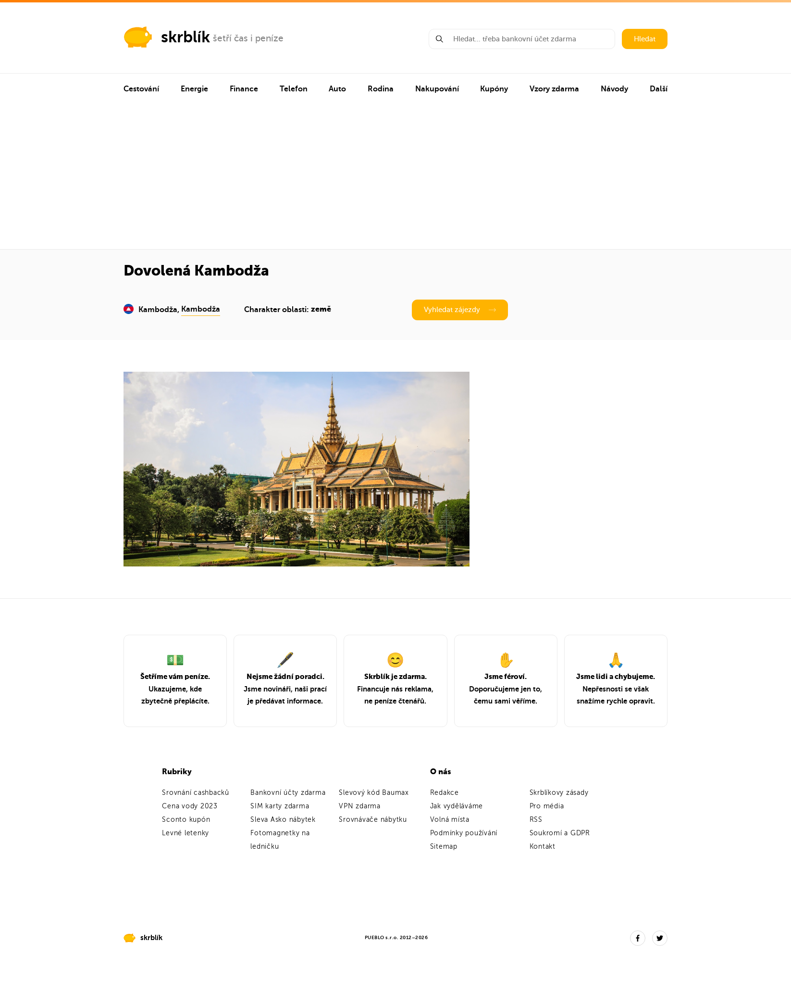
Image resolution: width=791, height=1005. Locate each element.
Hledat (644, 39)
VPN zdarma (360, 806)
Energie (194, 89)
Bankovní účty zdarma (287, 792)
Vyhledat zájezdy (460, 310)
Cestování (141, 89)
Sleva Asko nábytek (283, 819)
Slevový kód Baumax (374, 792)
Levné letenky (185, 833)
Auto (337, 89)
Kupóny (494, 89)
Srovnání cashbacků (195, 792)
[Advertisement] (395, 177)
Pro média (547, 806)
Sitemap (443, 846)
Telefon (294, 89)
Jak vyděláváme (456, 806)
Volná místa (450, 819)
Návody (614, 89)
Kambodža (200, 309)
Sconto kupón (186, 819)
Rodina (381, 89)
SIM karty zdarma (279, 806)
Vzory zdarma (554, 89)
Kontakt (543, 846)
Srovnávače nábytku (373, 819)
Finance (244, 89)
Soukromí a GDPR (560, 833)
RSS (536, 819)
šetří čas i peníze (248, 38)
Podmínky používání (464, 833)
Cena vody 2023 (190, 806)
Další (658, 89)
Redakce (444, 792)
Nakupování (437, 89)
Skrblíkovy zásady (559, 792)
